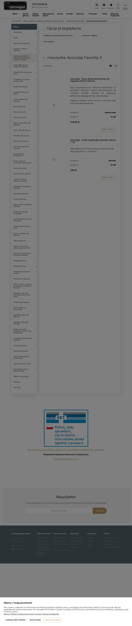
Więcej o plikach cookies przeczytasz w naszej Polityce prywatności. (31, 614)
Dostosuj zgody (35, 620)
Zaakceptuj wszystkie (52, 620)
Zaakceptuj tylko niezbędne (15, 620)
